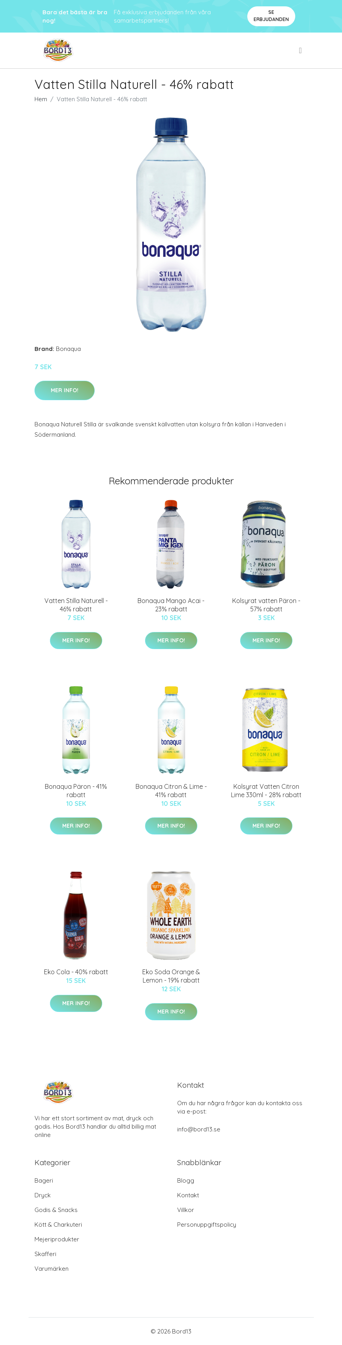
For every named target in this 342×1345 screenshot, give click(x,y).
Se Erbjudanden (271, 15)
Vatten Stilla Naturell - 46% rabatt (76, 605)
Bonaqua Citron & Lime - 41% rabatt (171, 790)
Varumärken (51, 1268)
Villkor (185, 1210)
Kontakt (188, 1195)
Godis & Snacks (56, 1210)
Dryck (42, 1195)
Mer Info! (64, 390)
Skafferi (45, 1254)
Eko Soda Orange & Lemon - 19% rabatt (171, 976)
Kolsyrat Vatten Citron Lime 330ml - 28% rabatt (266, 790)
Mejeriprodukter (56, 1239)
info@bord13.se (198, 1129)
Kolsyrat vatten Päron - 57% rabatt (266, 605)
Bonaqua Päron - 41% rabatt (76, 790)
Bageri (43, 1180)
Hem (40, 99)
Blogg (185, 1180)
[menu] (301, 50)
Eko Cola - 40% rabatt (76, 972)
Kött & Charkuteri (58, 1224)
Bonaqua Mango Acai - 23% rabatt (171, 605)
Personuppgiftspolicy (206, 1224)
